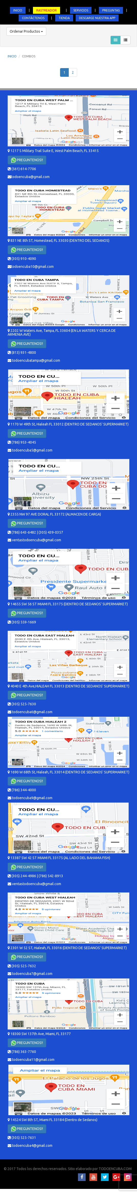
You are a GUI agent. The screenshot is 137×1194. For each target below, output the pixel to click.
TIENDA (64, 18)
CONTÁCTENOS (33, 18)
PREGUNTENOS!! (27, 160)
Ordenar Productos (26, 31)
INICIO (17, 10)
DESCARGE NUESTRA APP (97, 18)
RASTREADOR (46, 10)
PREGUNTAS (111, 10)
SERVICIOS (80, 10)
